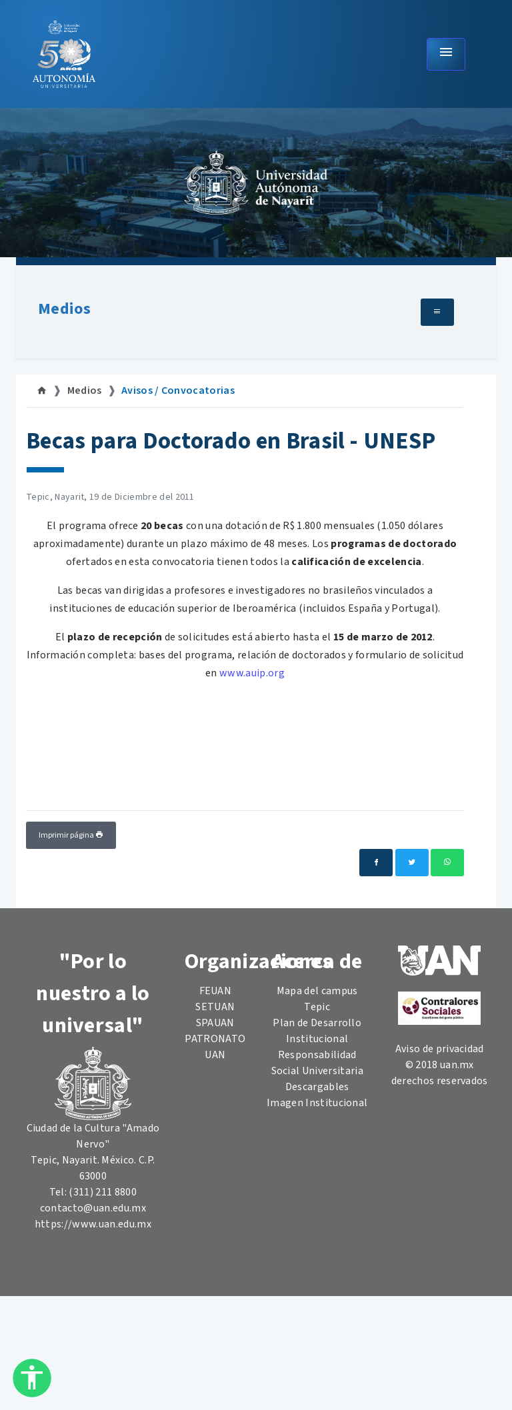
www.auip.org (252, 673)
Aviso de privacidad (439, 1049)
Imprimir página (71, 835)
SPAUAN (215, 1023)
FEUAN (215, 991)
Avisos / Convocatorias (178, 390)
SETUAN (215, 1007)
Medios (64, 309)
